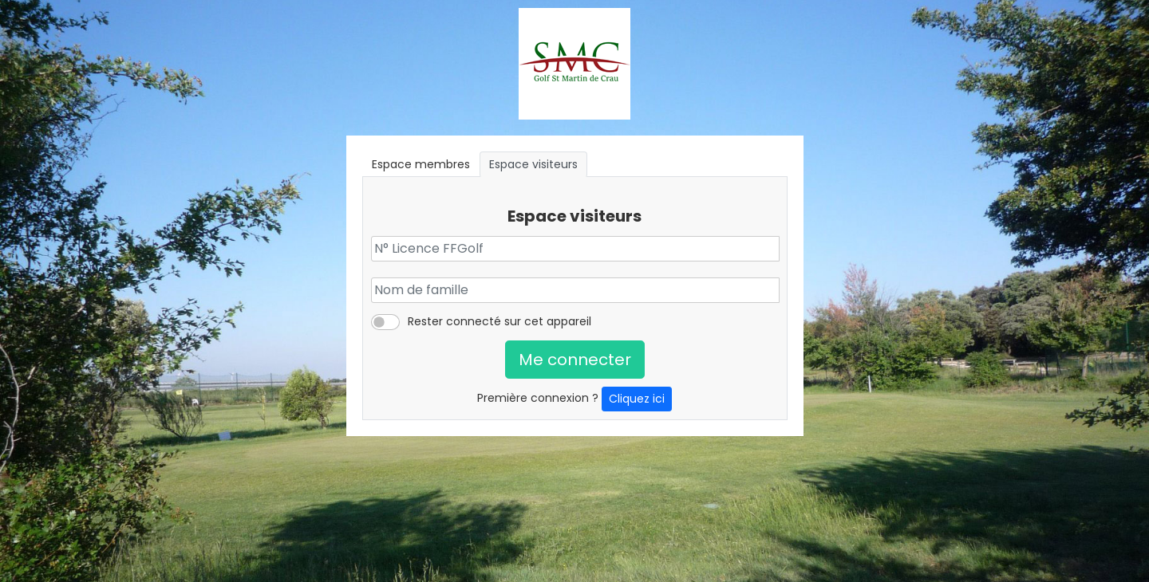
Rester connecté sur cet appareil (499, 321)
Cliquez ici (637, 399)
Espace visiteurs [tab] (533, 164)
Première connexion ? (574, 399)
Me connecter (575, 359)
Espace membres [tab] (421, 164)
